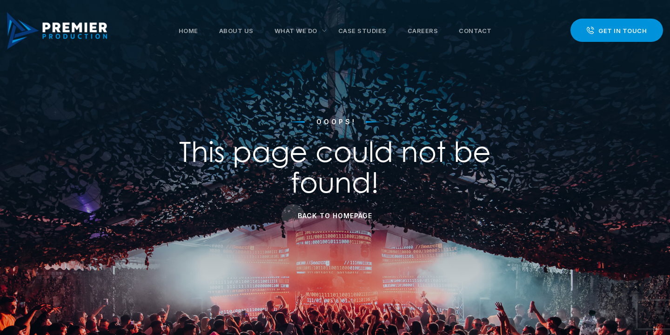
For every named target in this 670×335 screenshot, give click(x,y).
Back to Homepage (335, 216)
